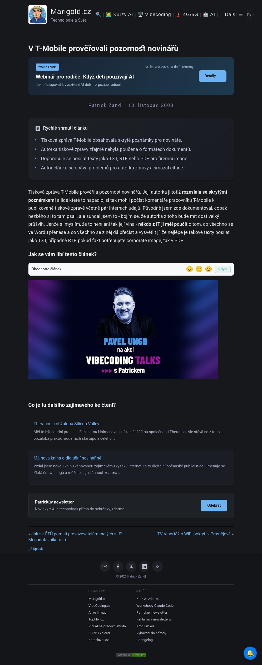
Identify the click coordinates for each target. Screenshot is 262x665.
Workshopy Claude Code (155, 606)
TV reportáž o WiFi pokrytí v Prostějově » (195, 533)
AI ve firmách (98, 612)
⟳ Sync (222, 269)
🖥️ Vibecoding (154, 14)
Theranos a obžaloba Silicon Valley (66, 423)
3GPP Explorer (99, 633)
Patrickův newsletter (151, 612)
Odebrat (214, 505)
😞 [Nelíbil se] (189, 269)
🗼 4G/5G (187, 14)
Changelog (144, 640)
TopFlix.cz (96, 619)
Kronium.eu (145, 626)
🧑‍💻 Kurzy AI (119, 14)
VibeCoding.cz (99, 606)
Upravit (35, 549)
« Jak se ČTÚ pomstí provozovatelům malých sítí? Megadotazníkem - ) (75, 536)
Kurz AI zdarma (148, 599)
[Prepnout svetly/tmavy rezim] (249, 14)
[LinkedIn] (144, 566)
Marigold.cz (71, 11)
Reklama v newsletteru (153, 619)
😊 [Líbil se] (208, 269)
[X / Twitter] (131, 566)
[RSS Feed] (157, 566)
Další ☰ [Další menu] (234, 14)
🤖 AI (209, 14)
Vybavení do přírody (151, 633)
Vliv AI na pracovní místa (107, 626)
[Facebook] (118, 566)
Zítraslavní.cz (98, 640)
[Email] (105, 566)
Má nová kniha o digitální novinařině (67, 458)
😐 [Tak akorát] (199, 269)
